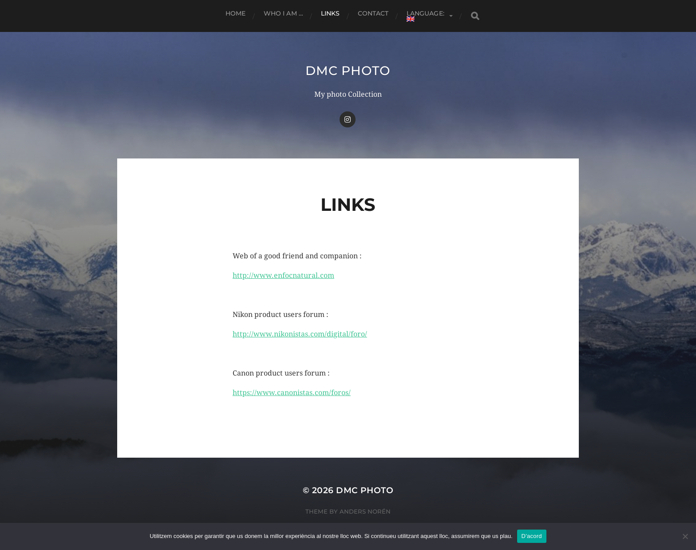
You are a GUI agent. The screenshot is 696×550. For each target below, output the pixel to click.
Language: (426, 15)
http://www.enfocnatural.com (283, 275)
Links (330, 13)
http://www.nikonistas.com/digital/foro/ (300, 334)
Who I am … (283, 13)
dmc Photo (347, 70)
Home (235, 13)
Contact (373, 13)
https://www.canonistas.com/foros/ (292, 392)
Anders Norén (365, 511)
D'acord (532, 536)
